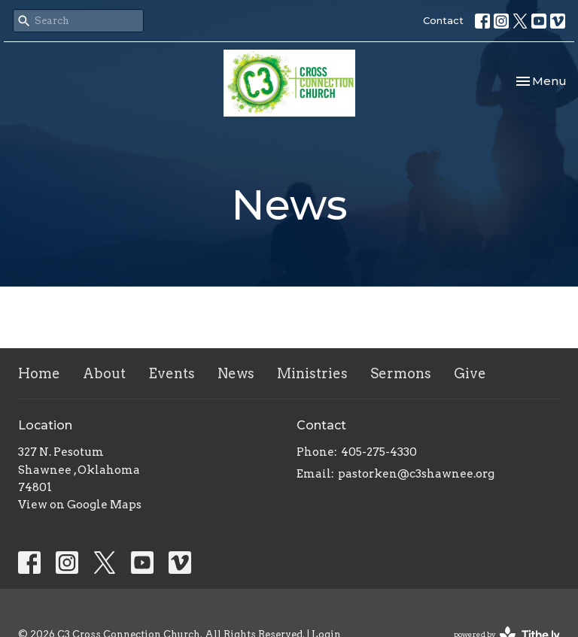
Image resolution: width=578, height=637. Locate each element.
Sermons (400, 373)
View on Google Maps (79, 504)
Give (470, 373)
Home (39, 373)
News (236, 373)
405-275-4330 (379, 452)
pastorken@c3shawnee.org (416, 474)
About (104, 373)
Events (171, 373)
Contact (443, 20)
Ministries (312, 373)
